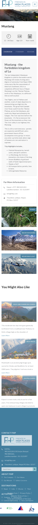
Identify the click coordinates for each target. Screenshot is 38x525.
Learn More (5, 345)
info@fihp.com (12, 194)
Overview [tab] (8, 52)
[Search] (34, 490)
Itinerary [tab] (20, 52)
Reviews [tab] (30, 52)
